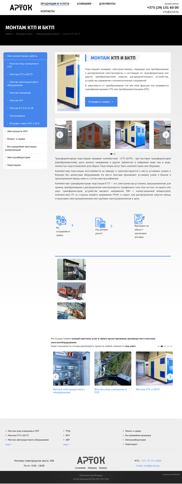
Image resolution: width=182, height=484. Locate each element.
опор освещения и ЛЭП (112, 391)
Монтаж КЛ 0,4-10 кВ (21, 107)
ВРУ (68, 435)
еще (8, 444)
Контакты (103, 465)
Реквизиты (92, 465)
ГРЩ (68, 430)
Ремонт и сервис (16, 138)
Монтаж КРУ (16, 100)
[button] (111, 153)
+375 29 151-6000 (151, 461)
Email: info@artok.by (147, 466)
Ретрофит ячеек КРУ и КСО (25, 123)
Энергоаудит (14, 164)
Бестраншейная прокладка (138, 435)
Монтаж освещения (20, 92)
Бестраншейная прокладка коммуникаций (20, 148)
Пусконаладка (17, 115)
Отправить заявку (101, 101)
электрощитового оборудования (70, 391)
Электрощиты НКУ (17, 131)
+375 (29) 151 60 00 (163, 7)
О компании (80, 465)
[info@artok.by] (157, 12)
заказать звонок (172, 3)
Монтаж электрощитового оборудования (22, 83)
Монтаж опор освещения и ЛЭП (23, 65)
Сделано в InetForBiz (171, 475)
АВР (68, 439)
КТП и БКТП (149, 389)
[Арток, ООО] (21, 7)
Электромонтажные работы (22, 55)
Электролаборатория (18, 157)
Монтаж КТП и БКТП (21, 74)
